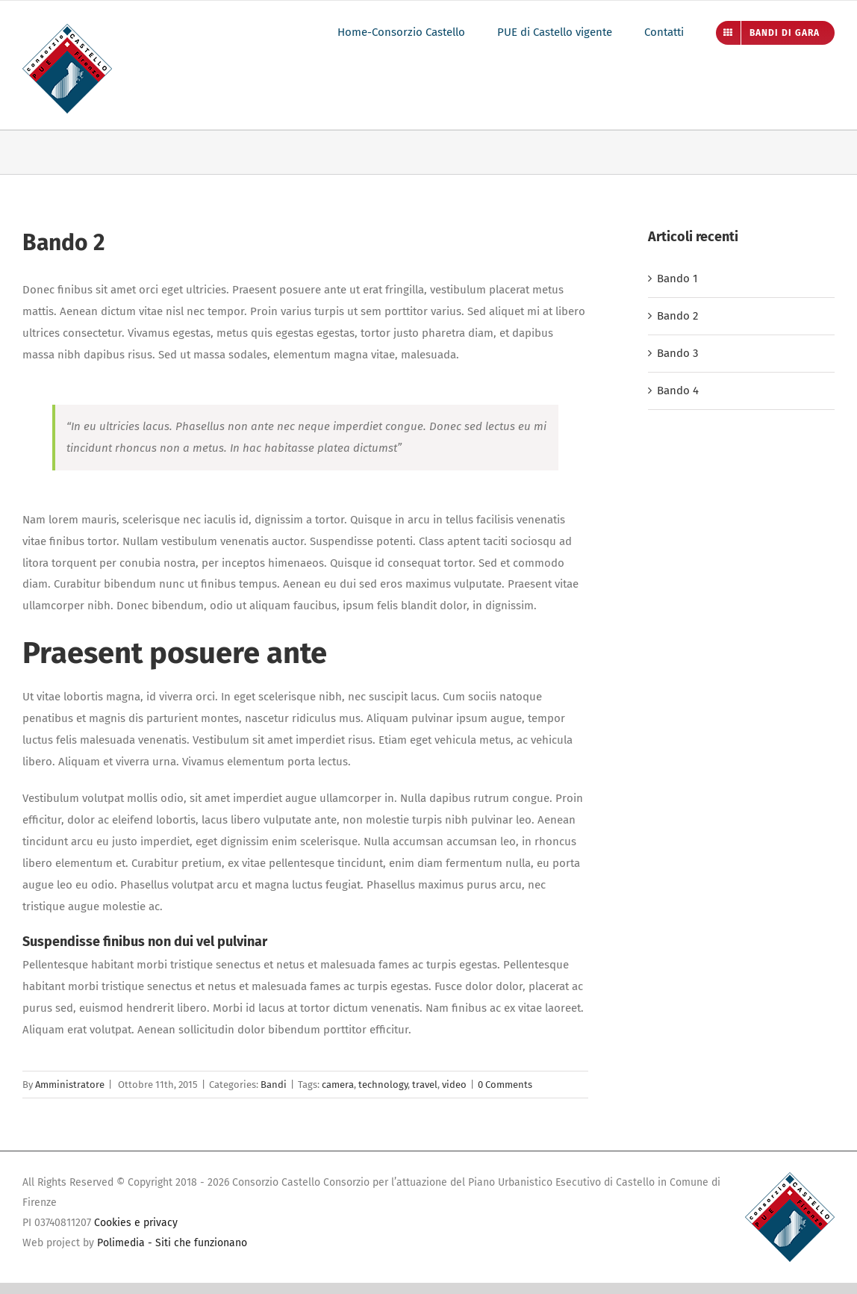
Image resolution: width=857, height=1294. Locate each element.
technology (383, 1084)
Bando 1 (677, 278)
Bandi (274, 1084)
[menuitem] (417, 32)
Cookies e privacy (136, 1222)
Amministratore (70, 1084)
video (454, 1084)
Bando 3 (677, 353)
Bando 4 (678, 390)
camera (338, 1084)
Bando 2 (677, 316)
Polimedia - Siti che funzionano (172, 1243)
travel (424, 1084)
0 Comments (505, 1084)
